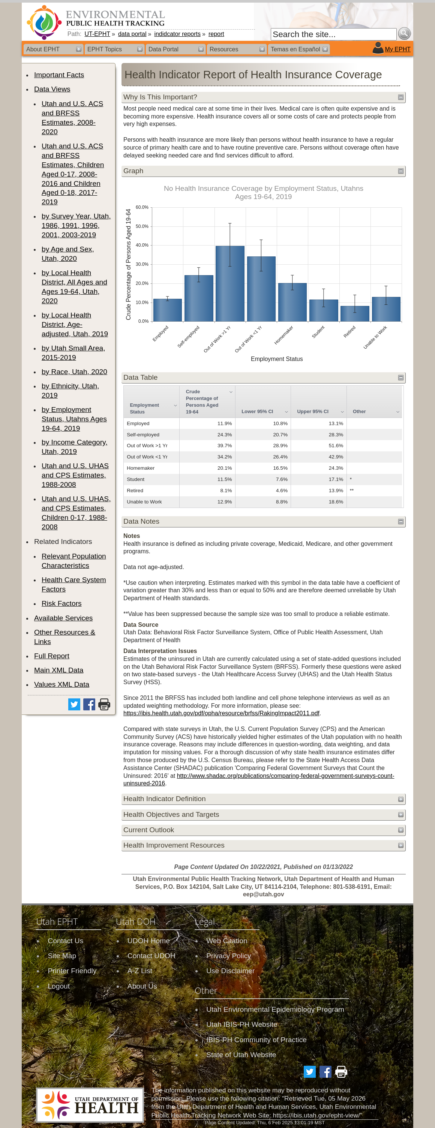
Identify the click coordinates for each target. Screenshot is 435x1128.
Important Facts (59, 75)
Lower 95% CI (257, 411)
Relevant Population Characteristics (74, 560)
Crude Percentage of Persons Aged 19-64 (202, 402)
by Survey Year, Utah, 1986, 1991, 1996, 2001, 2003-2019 (76, 225)
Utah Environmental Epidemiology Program (275, 1009)
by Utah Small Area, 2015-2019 (73, 352)
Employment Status (144, 408)
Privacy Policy (228, 956)
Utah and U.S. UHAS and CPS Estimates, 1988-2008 (75, 475)
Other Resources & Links (64, 637)
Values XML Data (61, 684)
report (216, 34)
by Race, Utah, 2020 (74, 372)
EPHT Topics (104, 49)
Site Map (62, 956)
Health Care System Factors (74, 584)
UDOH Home (149, 941)
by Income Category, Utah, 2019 (75, 446)
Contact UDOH (152, 956)
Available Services (63, 618)
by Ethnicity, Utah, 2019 (70, 390)
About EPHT (43, 49)
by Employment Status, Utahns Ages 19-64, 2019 (74, 419)
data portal (132, 34)
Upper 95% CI (313, 411)
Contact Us (65, 941)
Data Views (52, 89)
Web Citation (227, 941)
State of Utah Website (241, 1055)
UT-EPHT (97, 34)
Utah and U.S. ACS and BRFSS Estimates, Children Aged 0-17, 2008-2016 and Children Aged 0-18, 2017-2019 (73, 174)
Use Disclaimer (230, 971)
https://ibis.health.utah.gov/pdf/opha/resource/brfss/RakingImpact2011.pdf (221, 713)
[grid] (263, 447)
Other (359, 411)
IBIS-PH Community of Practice (256, 1040)
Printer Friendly (72, 971)
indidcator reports (177, 34)
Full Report (51, 656)
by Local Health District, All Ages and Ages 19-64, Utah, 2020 (74, 287)
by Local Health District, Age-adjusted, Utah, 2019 (75, 324)
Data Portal (163, 49)
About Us (142, 986)
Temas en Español (295, 49)
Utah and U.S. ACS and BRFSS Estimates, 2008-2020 (72, 118)
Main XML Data (59, 670)
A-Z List (140, 971)
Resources (224, 49)
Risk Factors (62, 603)
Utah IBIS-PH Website (241, 1024)
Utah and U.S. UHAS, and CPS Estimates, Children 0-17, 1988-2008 (76, 513)
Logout (59, 986)
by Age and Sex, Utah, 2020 (68, 253)
